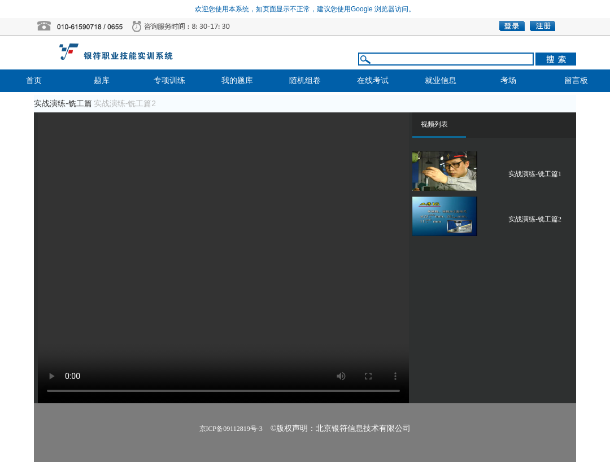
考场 (508, 80)
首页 (34, 80)
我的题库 (237, 80)
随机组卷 (305, 80)
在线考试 (373, 80)
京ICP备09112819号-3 (231, 429)
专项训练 (169, 80)
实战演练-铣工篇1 (534, 174)
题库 (102, 80)
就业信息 (440, 80)
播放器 (223, 257)
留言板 (576, 80)
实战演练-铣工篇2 (534, 219)
